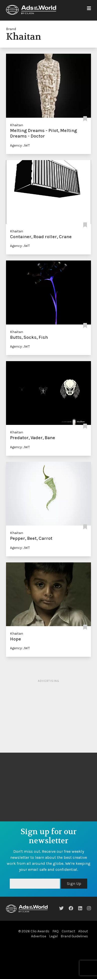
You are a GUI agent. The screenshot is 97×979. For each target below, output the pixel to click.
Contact (68, 931)
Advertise (38, 936)
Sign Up (74, 883)
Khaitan (16, 125)
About (83, 931)
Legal (53, 936)
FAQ (55, 931)
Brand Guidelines (74, 936)
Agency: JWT (20, 145)
